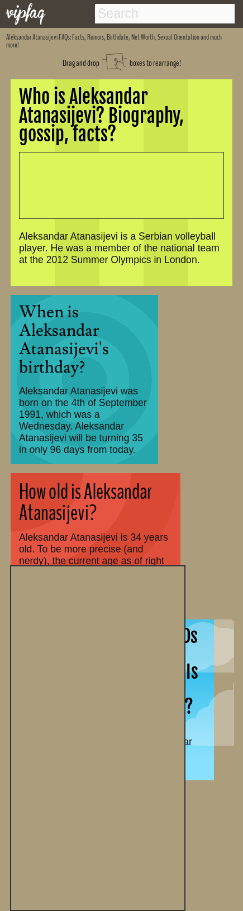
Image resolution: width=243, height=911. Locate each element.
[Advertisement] (98, 736)
